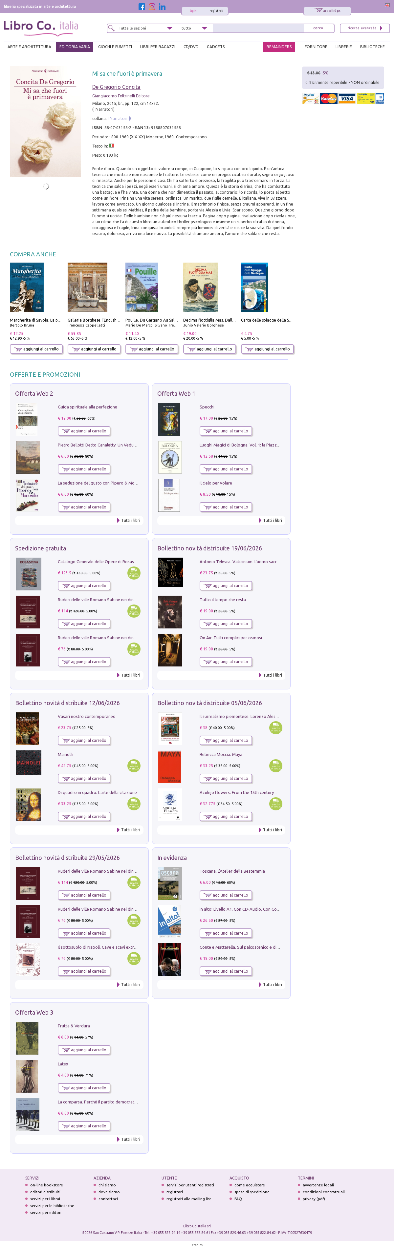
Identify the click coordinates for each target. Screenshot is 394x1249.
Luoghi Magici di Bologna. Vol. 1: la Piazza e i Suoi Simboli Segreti (262, 445)
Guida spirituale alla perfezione (87, 407)
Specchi (207, 407)
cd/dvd (191, 47)
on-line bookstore (46, 1185)
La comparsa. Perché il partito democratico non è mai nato (113, 1102)
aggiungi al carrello (36, 349)
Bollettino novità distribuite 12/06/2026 (67, 703)
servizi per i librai (45, 1199)
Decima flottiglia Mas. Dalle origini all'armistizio (227, 320)
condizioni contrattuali (324, 1192)
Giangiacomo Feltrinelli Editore (121, 96)
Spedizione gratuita (40, 548)
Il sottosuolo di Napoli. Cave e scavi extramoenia (104, 947)
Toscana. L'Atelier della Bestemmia (232, 871)
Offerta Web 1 (176, 393)
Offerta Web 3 (34, 1012)
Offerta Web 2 (34, 393)
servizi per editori (45, 1212)
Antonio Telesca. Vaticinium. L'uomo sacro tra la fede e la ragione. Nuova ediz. (274, 561)
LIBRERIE (344, 47)
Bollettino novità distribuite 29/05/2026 (67, 857)
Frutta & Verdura (74, 1025)
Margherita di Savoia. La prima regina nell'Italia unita (58, 320)
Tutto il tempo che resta (223, 599)
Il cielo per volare (216, 483)
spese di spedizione (252, 1192)
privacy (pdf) (314, 1199)
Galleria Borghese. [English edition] (100, 320)
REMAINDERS (279, 47)
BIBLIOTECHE (372, 47)
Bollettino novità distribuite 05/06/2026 (209, 703)
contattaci (108, 1199)
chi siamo (107, 1185)
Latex (63, 1063)
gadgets (216, 47)
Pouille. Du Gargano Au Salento (154, 320)
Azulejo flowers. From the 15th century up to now (247, 792)
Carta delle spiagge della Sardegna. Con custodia (285, 320)
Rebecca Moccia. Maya (221, 754)
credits (197, 1245)
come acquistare (249, 1185)
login (193, 10)
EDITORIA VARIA (74, 47)
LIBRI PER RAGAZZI (157, 47)
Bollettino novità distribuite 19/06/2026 (209, 548)
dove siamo (109, 1192)
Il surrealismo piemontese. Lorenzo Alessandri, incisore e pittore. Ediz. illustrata (275, 716)
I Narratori (117, 118)
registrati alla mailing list (188, 1199)
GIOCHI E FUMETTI (115, 47)
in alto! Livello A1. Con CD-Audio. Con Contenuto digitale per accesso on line (272, 909)
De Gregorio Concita (116, 87)
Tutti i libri (130, 520)
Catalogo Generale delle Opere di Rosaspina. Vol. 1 (106, 561)
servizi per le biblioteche (52, 1205)
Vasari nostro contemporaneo (87, 716)
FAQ (238, 1199)
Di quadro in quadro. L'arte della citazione (97, 792)
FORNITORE (316, 47)
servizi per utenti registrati (190, 1185)
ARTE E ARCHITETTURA (29, 47)
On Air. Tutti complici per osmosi (231, 637)
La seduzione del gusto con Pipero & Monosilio (102, 483)
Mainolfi (65, 754)
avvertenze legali (318, 1185)
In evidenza (172, 857)
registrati (216, 10)
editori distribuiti (45, 1192)
